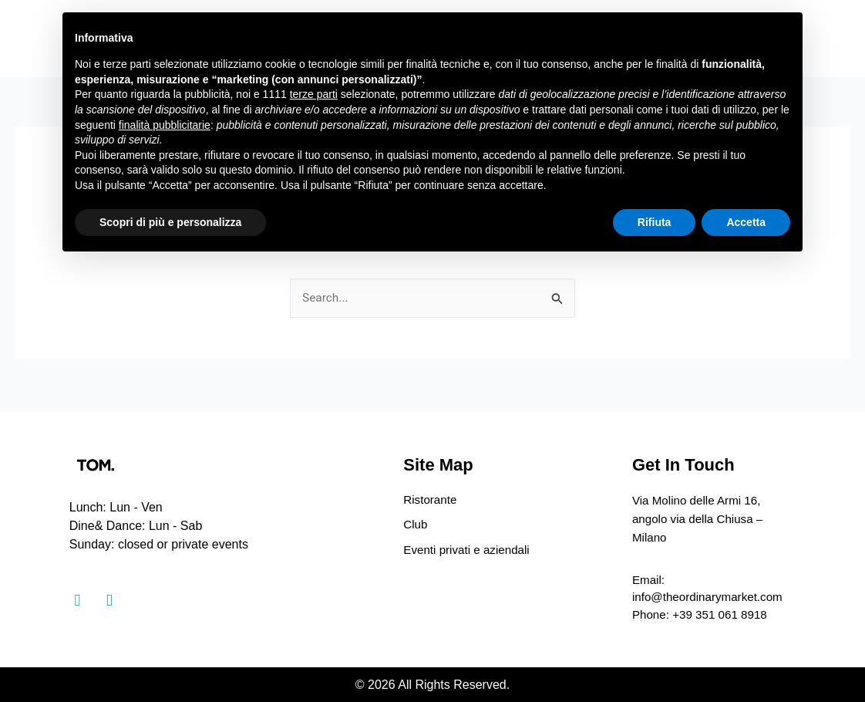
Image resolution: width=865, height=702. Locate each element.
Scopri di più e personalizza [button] (170, 222)
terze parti (314, 94)
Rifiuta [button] (654, 222)
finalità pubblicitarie (164, 125)
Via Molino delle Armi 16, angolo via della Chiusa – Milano (701, 516)
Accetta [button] (746, 222)
